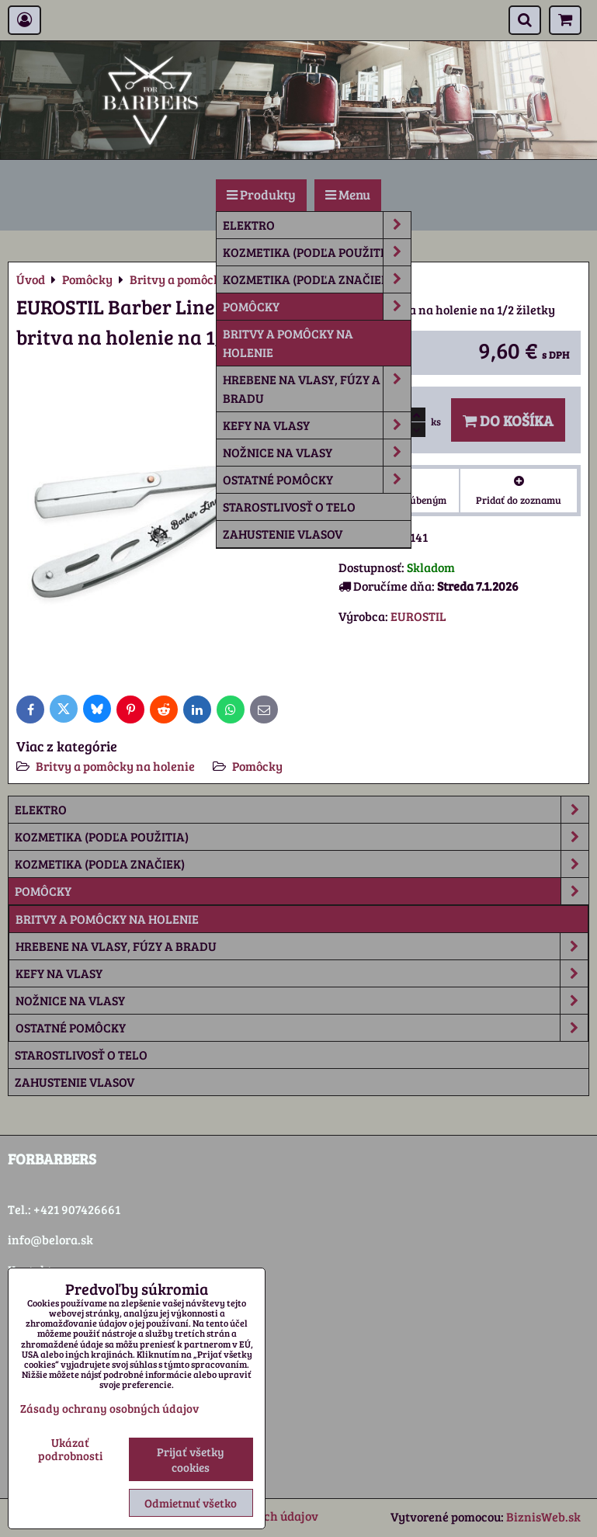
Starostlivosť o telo (289, 506)
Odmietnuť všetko (190, 1503)
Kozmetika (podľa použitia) (317, 252)
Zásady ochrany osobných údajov (109, 1408)
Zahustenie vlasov (282, 534)
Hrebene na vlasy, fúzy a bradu (317, 388)
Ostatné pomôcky (317, 480)
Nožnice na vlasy (317, 452)
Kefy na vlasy (317, 425)
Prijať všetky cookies (190, 1459)
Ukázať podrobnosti (70, 1449)
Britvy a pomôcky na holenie (288, 342)
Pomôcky (317, 306)
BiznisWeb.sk (543, 1516)
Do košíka (508, 420)
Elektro (317, 225)
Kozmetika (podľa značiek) (317, 279)
